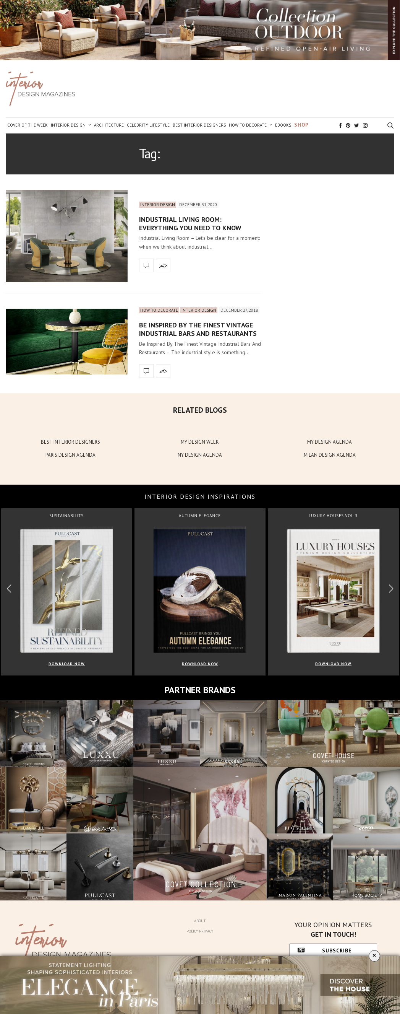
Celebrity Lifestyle (148, 125)
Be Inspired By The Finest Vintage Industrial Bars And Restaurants (198, 329)
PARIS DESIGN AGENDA (70, 455)
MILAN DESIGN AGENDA (330, 455)
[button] (391, 588)
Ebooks (283, 125)
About (200, 920)
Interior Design (68, 125)
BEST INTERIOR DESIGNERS (70, 442)
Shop (301, 125)
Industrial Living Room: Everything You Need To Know (190, 223)
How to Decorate (248, 125)
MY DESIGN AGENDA (329, 442)
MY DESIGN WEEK (200, 442)
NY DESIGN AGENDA (200, 455)
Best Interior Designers (199, 125)
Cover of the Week (27, 125)
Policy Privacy (199, 931)
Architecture (109, 125)
